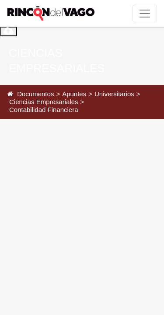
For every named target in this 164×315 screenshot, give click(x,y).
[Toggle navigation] (145, 13)
